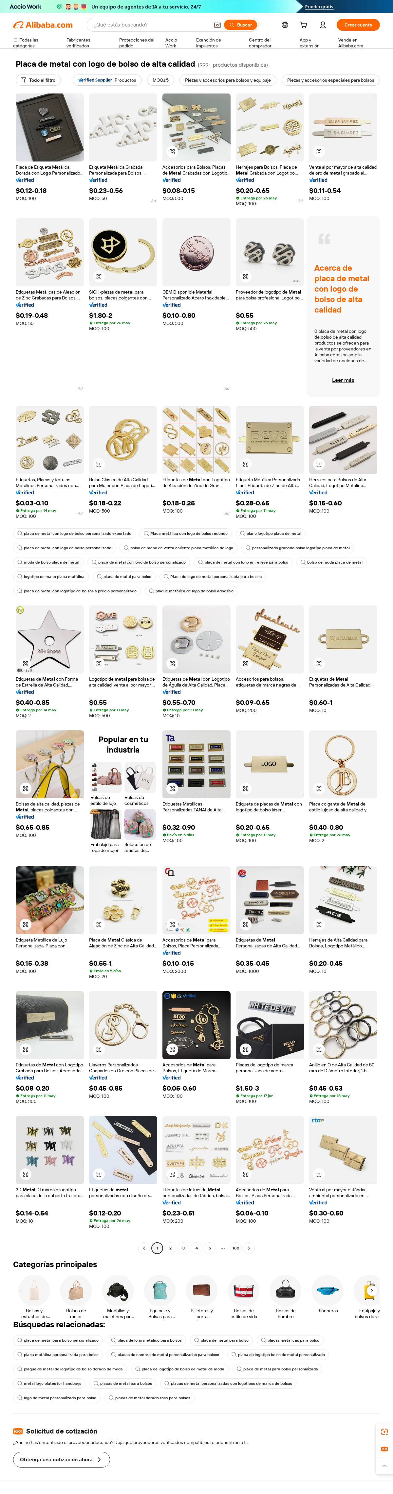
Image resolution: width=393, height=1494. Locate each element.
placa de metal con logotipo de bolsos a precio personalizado (77, 591)
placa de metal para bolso (124, 576)
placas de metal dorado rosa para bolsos (149, 1398)
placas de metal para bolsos (123, 1383)
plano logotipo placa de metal (270, 533)
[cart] (305, 25)
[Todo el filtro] (38, 80)
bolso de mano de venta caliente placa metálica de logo (178, 548)
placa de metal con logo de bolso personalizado (64, 548)
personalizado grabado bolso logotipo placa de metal (298, 548)
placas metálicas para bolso (290, 1340)
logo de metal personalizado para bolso (56, 1398)
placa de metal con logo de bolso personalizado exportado (74, 533)
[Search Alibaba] (151, 24)
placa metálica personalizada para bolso (58, 1354)
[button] (217, 25)
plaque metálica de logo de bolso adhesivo (191, 591)
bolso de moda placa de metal (332, 562)
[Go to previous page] (144, 1248)
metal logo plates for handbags (49, 1383)
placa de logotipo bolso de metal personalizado (278, 1354)
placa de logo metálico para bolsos (146, 1340)
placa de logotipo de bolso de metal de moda (179, 1369)
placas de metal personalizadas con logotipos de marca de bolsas (228, 1383)
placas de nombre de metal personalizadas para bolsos (165, 1354)
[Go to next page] (249, 1248)
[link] (384, 1431)
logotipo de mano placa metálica (50, 576)
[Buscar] (240, 25)
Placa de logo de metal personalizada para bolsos (213, 576)
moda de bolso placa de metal (48, 562)
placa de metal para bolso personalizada (277, 1369)
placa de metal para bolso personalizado (58, 1340)
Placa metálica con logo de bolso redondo (186, 533)
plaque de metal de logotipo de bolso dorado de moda (70, 1369)
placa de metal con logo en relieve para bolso (243, 562)
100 (236, 1248)
